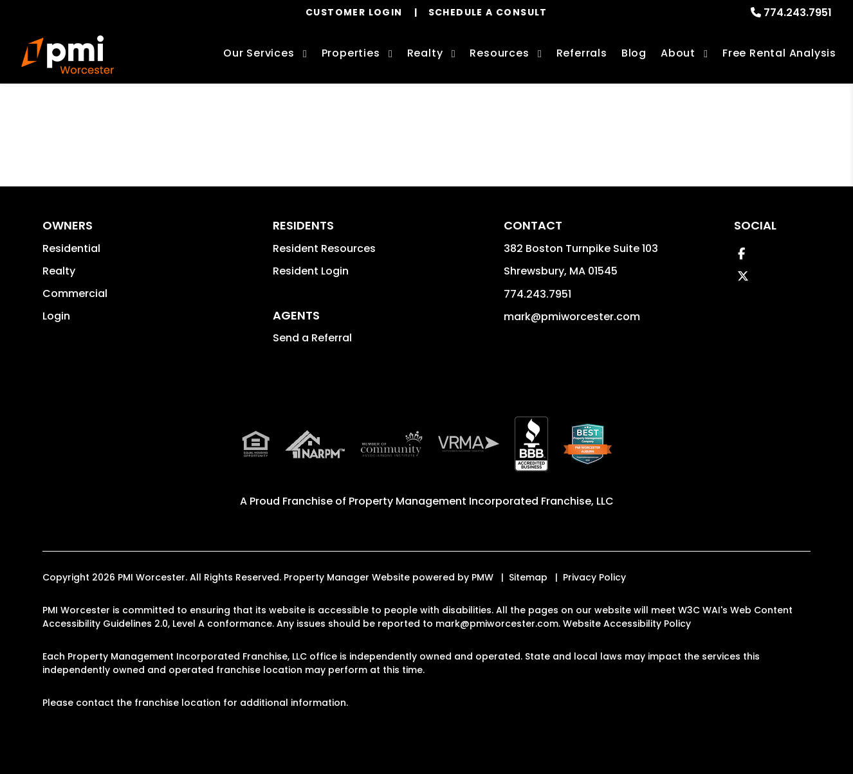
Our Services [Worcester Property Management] (259, 53)
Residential (71, 248)
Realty (58, 271)
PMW (482, 577)
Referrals (581, 53)
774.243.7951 (798, 12)
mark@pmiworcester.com (572, 316)
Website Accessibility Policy (627, 623)
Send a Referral (312, 337)
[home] (67, 54)
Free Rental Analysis (779, 53)
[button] (741, 253)
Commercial (74, 293)
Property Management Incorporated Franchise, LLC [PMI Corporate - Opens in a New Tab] (481, 501)
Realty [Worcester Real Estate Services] (425, 53)
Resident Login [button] (311, 271)
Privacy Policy (594, 577)
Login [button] (56, 316)
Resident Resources (324, 248)
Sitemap (528, 577)
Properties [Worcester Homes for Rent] (351, 53)
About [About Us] (678, 53)
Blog (634, 53)
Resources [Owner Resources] (499, 53)
